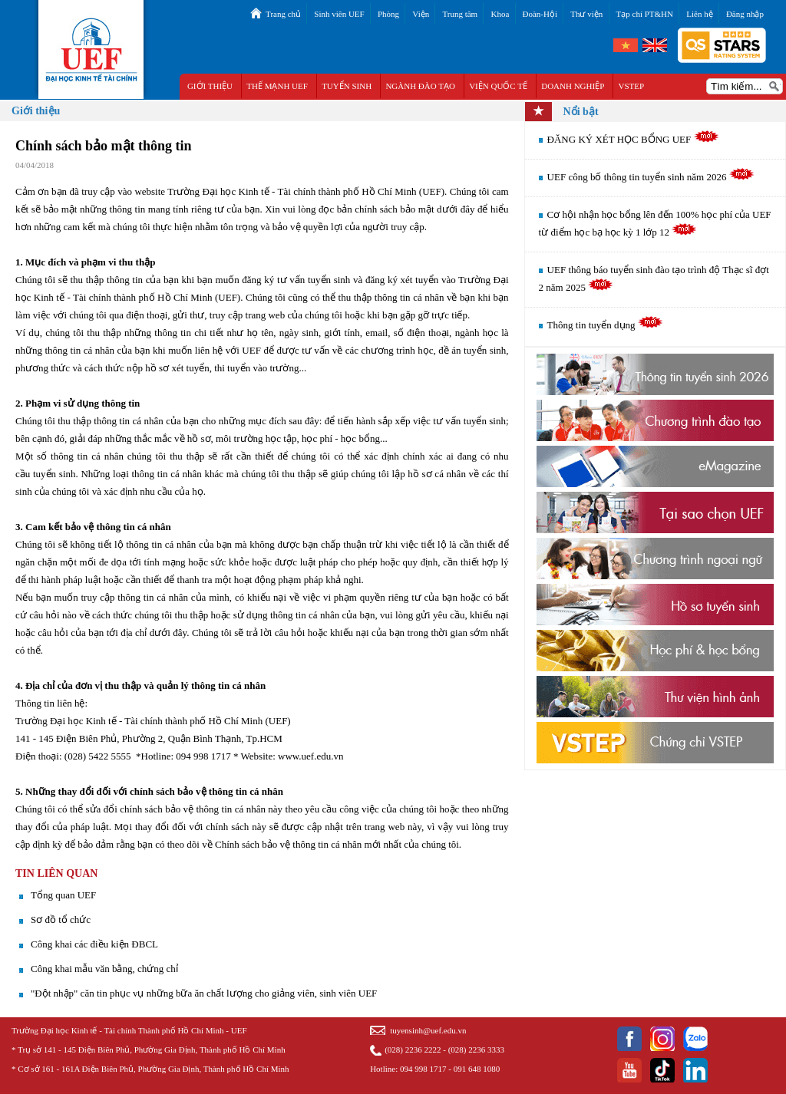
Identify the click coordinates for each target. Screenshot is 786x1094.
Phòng (388, 13)
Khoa (499, 13)
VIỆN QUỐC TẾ (498, 86)
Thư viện (586, 13)
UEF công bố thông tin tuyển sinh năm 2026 (651, 177)
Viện (420, 13)
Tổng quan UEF (63, 895)
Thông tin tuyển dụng (605, 325)
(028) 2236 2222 (413, 1049)
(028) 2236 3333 (476, 1049)
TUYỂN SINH (347, 86)
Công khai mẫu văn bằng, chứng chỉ (104, 968)
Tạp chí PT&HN (644, 13)
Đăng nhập (745, 13)
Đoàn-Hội (540, 13)
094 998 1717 (423, 1068)
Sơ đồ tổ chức (61, 919)
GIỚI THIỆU (210, 86)
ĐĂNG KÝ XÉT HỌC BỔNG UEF (633, 139)
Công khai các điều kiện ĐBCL (94, 944)
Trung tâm (459, 13)
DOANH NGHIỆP (572, 86)
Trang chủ (283, 13)
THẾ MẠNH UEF (277, 86)
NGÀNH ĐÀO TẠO (420, 86)
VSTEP (632, 86)
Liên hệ (699, 13)
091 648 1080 (477, 1068)
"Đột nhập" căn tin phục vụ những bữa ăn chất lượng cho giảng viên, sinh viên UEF (204, 993)
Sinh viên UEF (339, 13)
